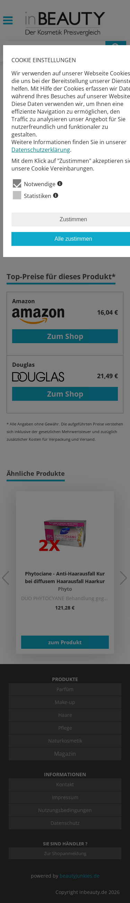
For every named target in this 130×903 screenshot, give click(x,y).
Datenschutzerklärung (40, 150)
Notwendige (37, 183)
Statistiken (35, 195)
